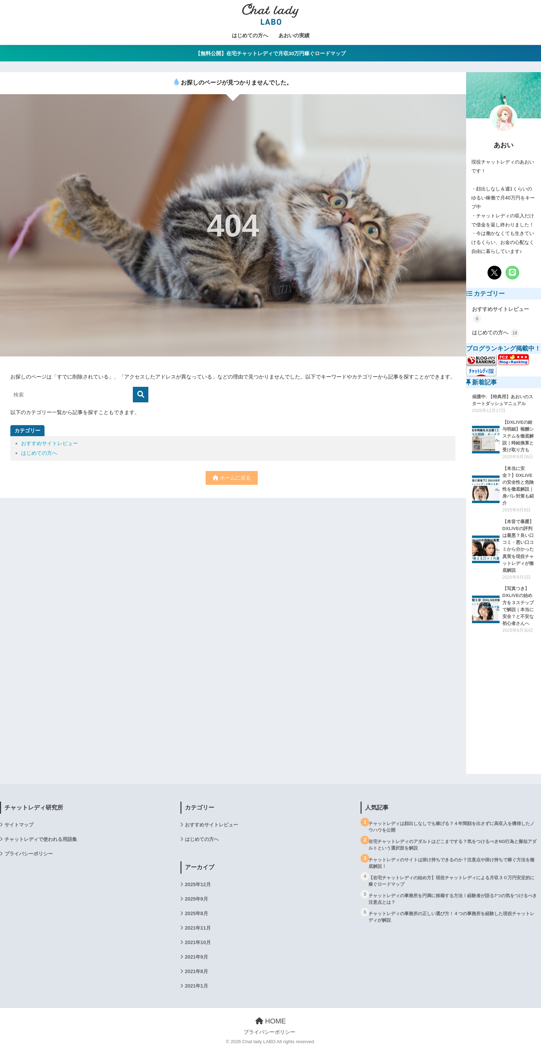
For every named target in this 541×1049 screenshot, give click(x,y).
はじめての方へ (250, 35)
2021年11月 (198, 928)
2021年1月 (196, 986)
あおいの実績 (293, 35)
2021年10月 (198, 942)
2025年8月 (196, 913)
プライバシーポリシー (28, 853)
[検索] (140, 394)
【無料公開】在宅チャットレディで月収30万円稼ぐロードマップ (270, 53)
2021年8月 (196, 971)
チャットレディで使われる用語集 (40, 839)
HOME (270, 1021)
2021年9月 (196, 957)
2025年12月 (198, 884)
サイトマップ (18, 824)
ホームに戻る (232, 478)
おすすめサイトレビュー (49, 443)
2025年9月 (196, 899)
